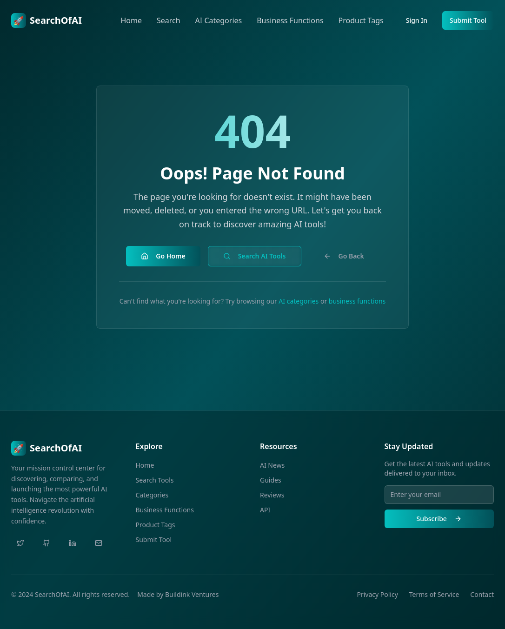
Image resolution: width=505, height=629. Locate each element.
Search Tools (155, 480)
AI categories (299, 301)
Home (131, 20)
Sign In (416, 20)
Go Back (344, 256)
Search (168, 20)
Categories (152, 494)
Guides (270, 480)
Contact (482, 594)
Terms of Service (434, 594)
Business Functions (290, 20)
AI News (272, 465)
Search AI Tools (254, 256)
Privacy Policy (377, 594)
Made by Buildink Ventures (178, 594)
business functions (357, 301)
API (265, 509)
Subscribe (439, 518)
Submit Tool (468, 20)
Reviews (272, 494)
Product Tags (361, 20)
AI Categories (218, 20)
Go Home (163, 256)
